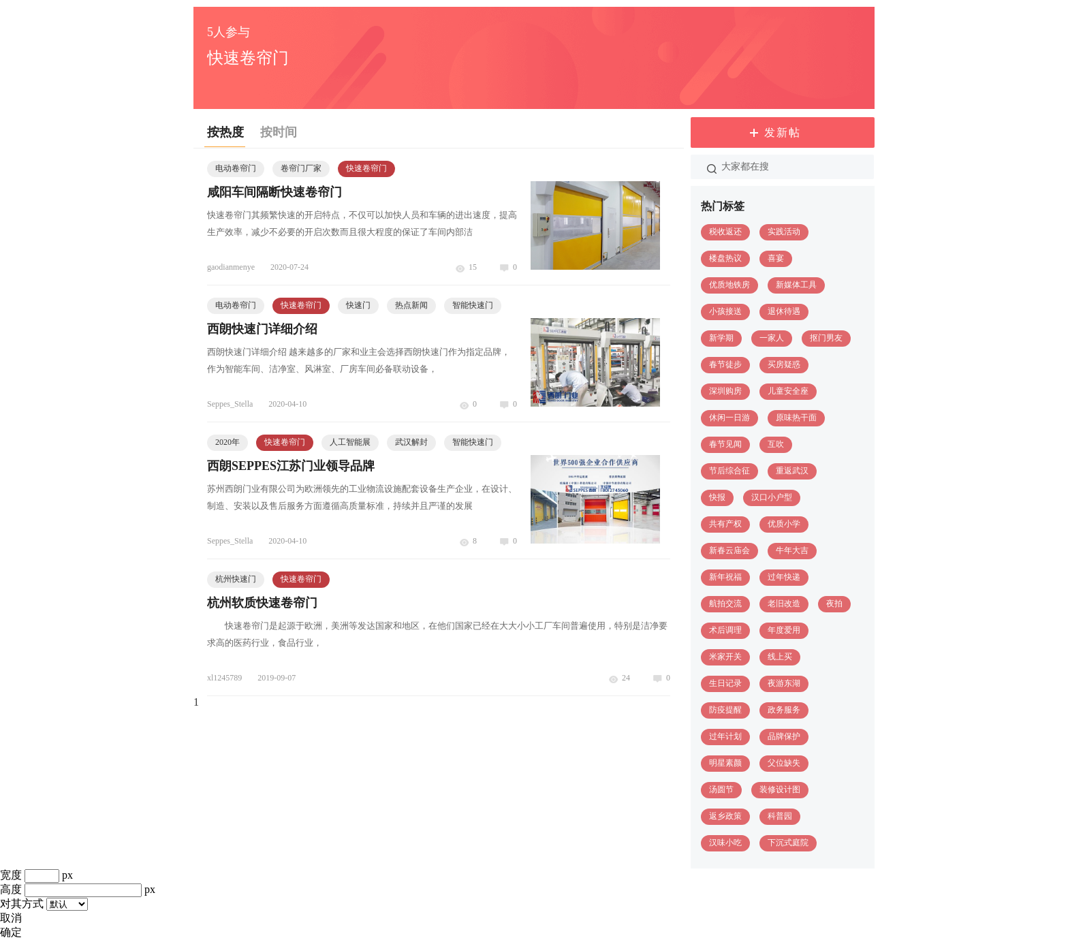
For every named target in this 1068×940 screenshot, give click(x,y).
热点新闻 (411, 305)
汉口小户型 (771, 497)
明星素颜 (725, 763)
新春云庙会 (729, 550)
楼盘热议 (725, 258)
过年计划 (725, 736)
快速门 (358, 305)
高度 (11, 889)
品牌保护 (784, 736)
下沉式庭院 (788, 842)
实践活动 (784, 231)
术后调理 (725, 630)
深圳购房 (725, 391)
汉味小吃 (725, 842)
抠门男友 (826, 338)
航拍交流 (725, 603)
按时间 (278, 132)
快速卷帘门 (366, 168)
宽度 (11, 875)
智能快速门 (472, 305)
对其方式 (22, 903)
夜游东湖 (784, 683)
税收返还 (725, 231)
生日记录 (725, 683)
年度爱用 (784, 630)
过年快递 (784, 577)
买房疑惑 (784, 364)
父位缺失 (784, 763)
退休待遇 (784, 311)
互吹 (776, 444)
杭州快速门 (235, 579)
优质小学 (784, 524)
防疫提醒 (725, 710)
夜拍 (834, 603)
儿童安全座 (788, 391)
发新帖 (782, 132)
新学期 (721, 338)
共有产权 (725, 524)
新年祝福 (725, 577)
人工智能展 (350, 442)
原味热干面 (796, 417)
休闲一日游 (729, 417)
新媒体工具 (796, 284)
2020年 (227, 442)
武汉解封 (411, 442)
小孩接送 (725, 311)
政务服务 (784, 710)
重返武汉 (792, 470)
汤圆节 (721, 789)
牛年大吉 (792, 550)
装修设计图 (779, 789)
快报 (717, 497)
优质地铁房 (729, 284)
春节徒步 (725, 364)
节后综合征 (729, 470)
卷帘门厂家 (301, 168)
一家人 (771, 338)
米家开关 (725, 656)
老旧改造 (784, 603)
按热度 (225, 132)
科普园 (780, 816)
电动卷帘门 (235, 168)
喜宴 (776, 258)
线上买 (780, 656)
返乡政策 (725, 816)
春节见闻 (725, 444)
